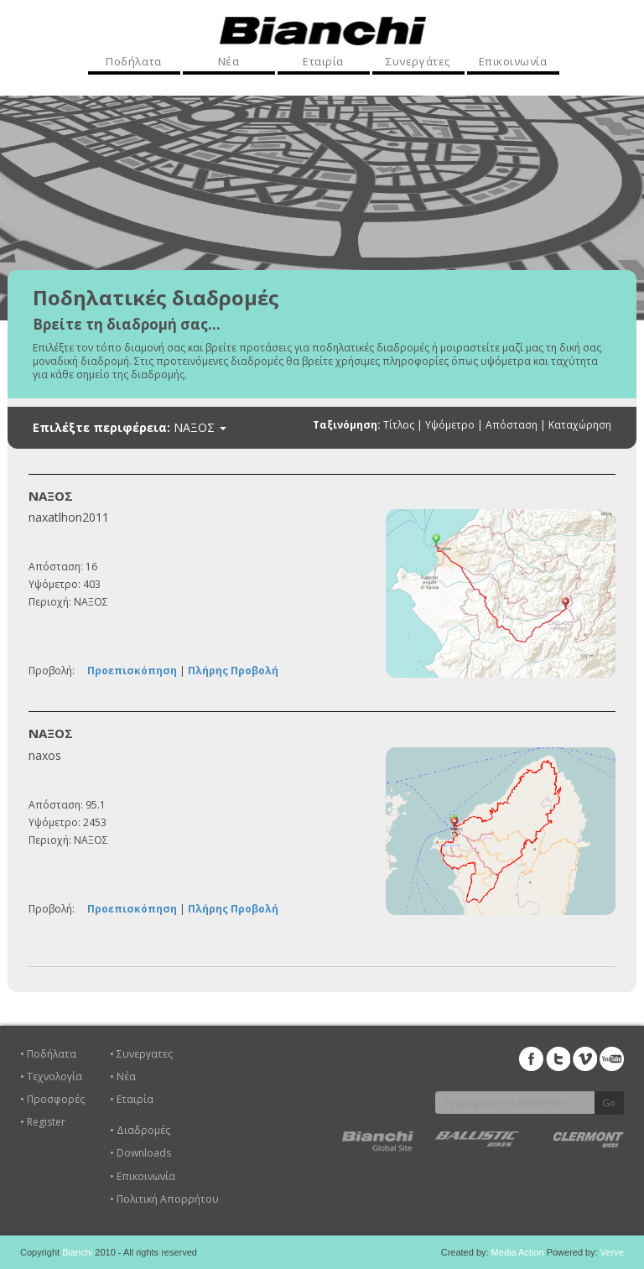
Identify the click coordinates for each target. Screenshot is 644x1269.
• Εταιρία (131, 1099)
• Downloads (140, 1153)
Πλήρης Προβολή (233, 670)
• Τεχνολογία (51, 1076)
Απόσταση (512, 425)
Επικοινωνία (513, 61)
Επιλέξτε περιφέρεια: (129, 427)
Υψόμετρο (450, 425)
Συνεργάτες (417, 61)
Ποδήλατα (133, 61)
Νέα (229, 61)
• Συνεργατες (141, 1054)
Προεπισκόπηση (132, 670)
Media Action (517, 1252)
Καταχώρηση (579, 425)
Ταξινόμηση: (347, 425)
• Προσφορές (52, 1099)
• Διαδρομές (140, 1130)
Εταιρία (323, 61)
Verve (612, 1252)
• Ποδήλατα (48, 1054)
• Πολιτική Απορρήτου (164, 1199)
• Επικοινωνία (142, 1176)
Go (608, 1102)
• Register (42, 1122)
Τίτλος (398, 425)
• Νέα (123, 1076)
